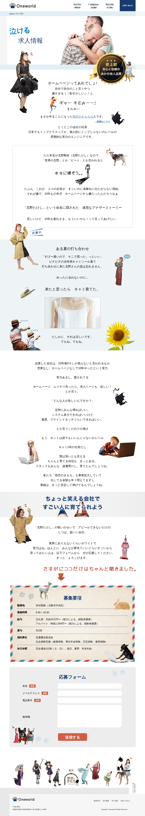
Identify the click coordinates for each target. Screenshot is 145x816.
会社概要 (106, 801)
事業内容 (97, 801)
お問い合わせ (127, 5)
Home (11, 14)
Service (77, 6)
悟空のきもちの (83, 116)
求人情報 (115, 801)
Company (93, 6)
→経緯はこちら (102, 121)
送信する (72, 737)
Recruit (110, 6)
